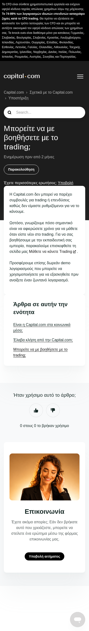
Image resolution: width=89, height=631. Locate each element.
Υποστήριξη (18, 98)
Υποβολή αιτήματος (44, 556)
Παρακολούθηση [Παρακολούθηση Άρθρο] (21, 169)
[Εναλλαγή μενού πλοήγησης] (80, 76)
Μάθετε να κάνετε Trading (50, 251)
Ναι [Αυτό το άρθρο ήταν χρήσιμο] (36, 410)
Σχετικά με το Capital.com (51, 92)
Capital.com (14, 92)
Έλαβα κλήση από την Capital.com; (43, 340)
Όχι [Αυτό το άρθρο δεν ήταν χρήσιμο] (53, 410)
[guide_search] (44, 112)
